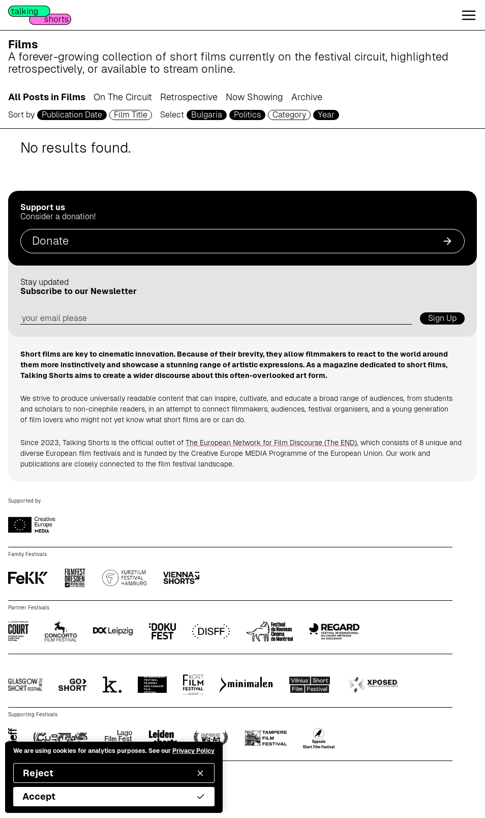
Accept (113, 796)
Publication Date (72, 115)
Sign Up (442, 318)
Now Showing (254, 97)
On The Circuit (123, 97)
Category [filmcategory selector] (289, 115)
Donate (242, 241)
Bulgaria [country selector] (206, 115)
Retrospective (189, 97)
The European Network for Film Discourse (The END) (271, 443)
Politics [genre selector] (247, 115)
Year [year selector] (326, 115)
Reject (114, 773)
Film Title (130, 115)
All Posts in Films (46, 97)
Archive (306, 97)
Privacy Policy (193, 750)
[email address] (216, 318)
